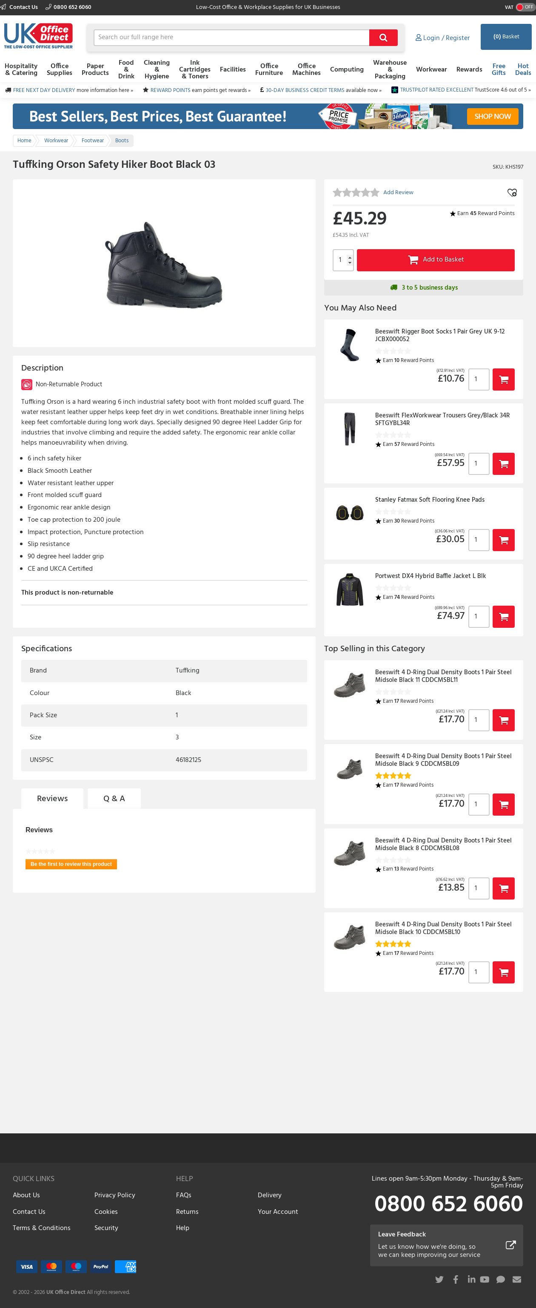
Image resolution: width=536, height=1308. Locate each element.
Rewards (469, 69)
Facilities (233, 69)
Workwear (431, 69)
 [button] (503, 379)
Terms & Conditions (42, 1228)
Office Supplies (59, 70)
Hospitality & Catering (21, 70)
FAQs (183, 1195)
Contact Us (19, 7)
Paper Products (95, 70)
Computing (347, 69)
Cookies (106, 1212)
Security (106, 1228)
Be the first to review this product (74, 865)
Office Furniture (269, 70)
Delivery (270, 1195)
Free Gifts (499, 70)
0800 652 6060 (68, 7)
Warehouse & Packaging (390, 69)
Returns (187, 1212)
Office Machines (306, 70)
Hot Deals (523, 70)
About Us (26, 1195)
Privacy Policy (114, 1195)
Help (182, 1228)
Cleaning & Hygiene (157, 69)
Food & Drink (126, 69)
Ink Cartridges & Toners (195, 69)
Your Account (278, 1212)
